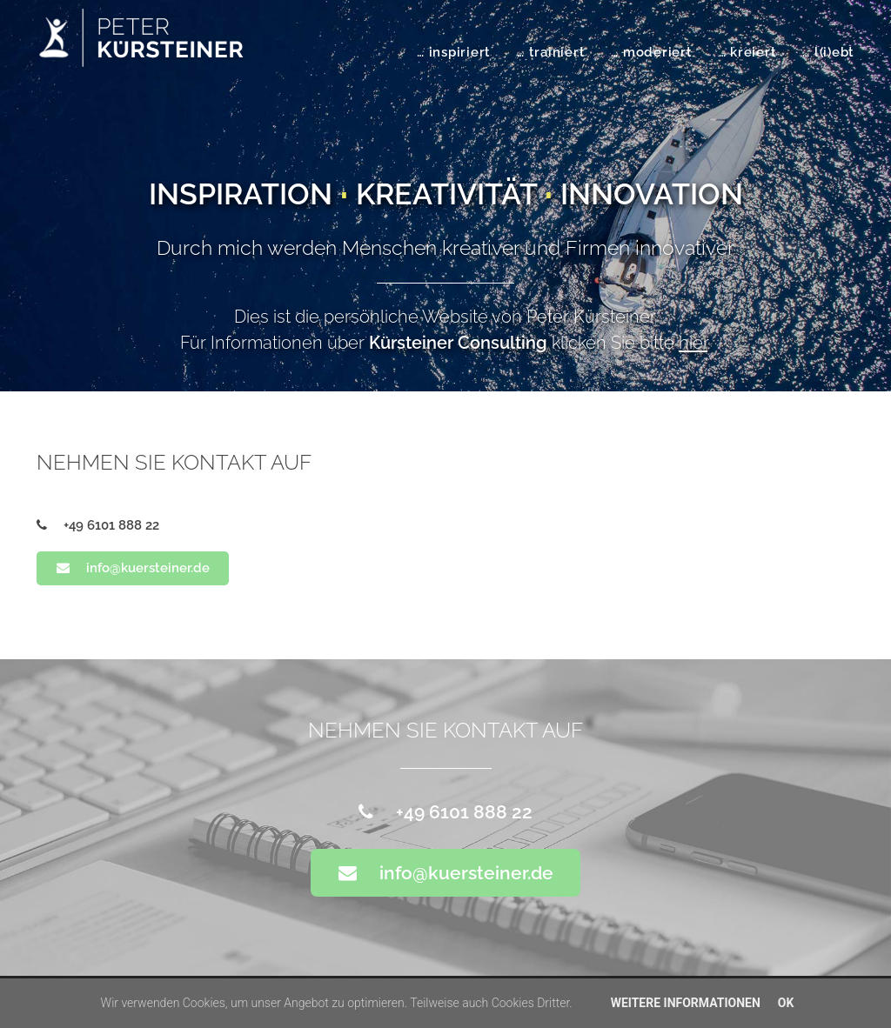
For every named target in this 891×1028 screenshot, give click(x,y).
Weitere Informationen (685, 1003)
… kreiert (748, 52)
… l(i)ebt (828, 52)
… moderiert (651, 52)
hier (693, 342)
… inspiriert (454, 52)
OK (786, 1003)
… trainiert (551, 52)
